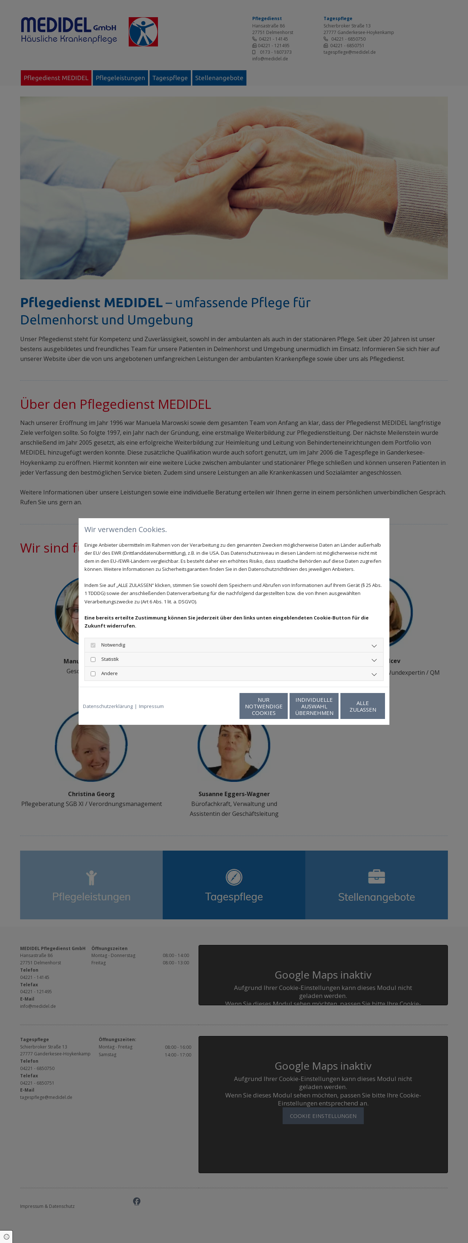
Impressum (151, 706)
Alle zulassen (351, 706)
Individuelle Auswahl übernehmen (282, 706)
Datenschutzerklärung (108, 706)
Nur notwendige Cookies (212, 706)
